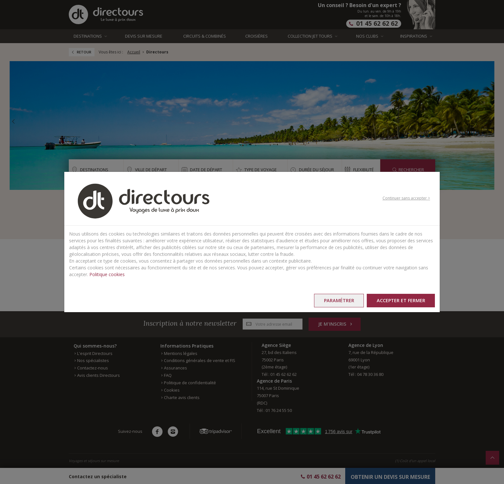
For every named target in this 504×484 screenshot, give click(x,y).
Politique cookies (107, 274)
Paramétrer (338, 300)
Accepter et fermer (400, 300)
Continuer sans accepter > (406, 198)
